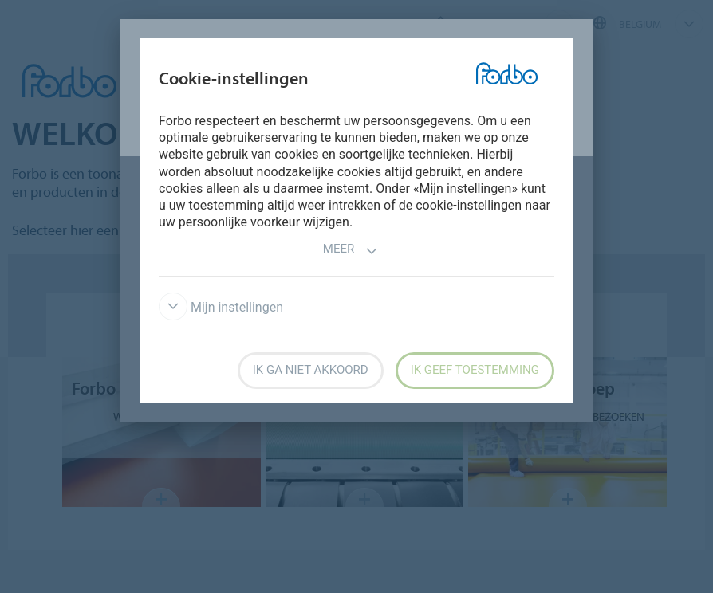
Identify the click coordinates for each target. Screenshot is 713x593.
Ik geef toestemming (475, 370)
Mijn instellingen (221, 307)
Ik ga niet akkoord (310, 370)
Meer (350, 251)
